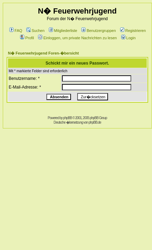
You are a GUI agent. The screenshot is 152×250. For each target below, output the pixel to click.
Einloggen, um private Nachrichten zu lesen (77, 38)
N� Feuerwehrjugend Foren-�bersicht (43, 53)
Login (128, 38)
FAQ (15, 30)
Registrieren (133, 30)
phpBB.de (95, 122)
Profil (27, 38)
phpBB (67, 118)
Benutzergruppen (98, 30)
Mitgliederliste (63, 30)
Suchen (35, 30)
